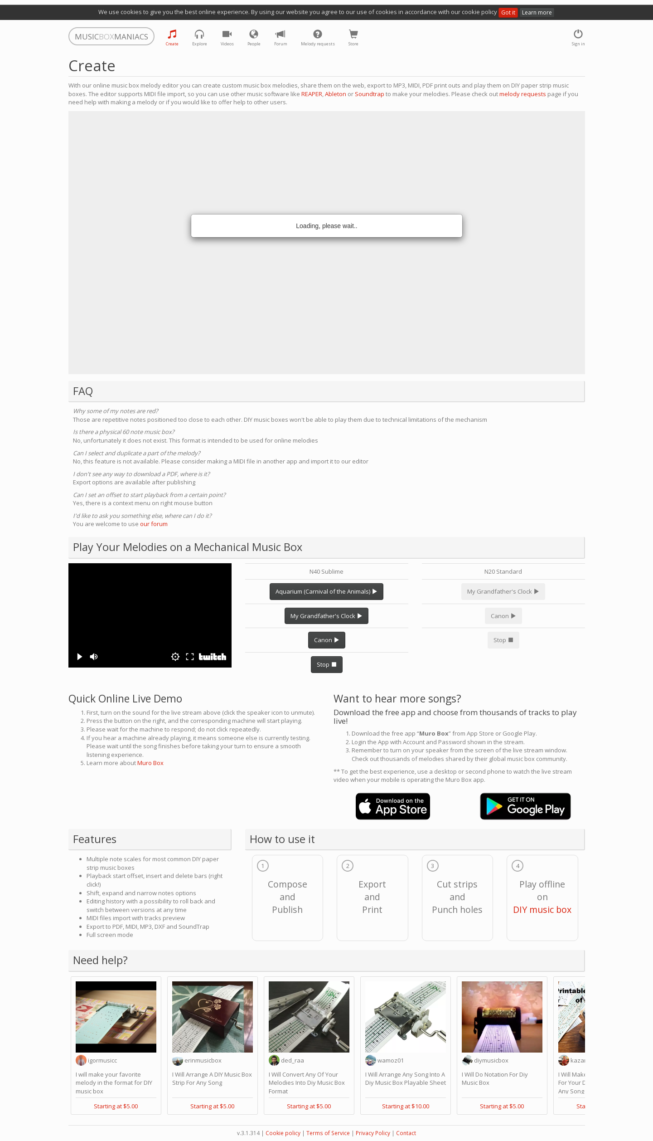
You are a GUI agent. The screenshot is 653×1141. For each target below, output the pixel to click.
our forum (154, 524)
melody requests (522, 94)
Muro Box (150, 763)
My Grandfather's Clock (326, 616)
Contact (406, 1133)
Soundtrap (369, 94)
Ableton (335, 94)
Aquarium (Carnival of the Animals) (326, 591)
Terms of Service (328, 1133)
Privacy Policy (373, 1133)
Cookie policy (283, 1133)
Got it (508, 12)
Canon (326, 640)
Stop (327, 664)
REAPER (311, 94)
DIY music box (542, 909)
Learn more (537, 12)
